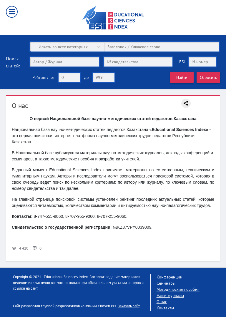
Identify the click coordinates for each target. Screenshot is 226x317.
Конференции (169, 277)
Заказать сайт (128, 305)
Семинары (166, 283)
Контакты (165, 308)
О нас (162, 301)
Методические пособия (178, 289)
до (86, 77)
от (53, 77)
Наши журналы (170, 295)
